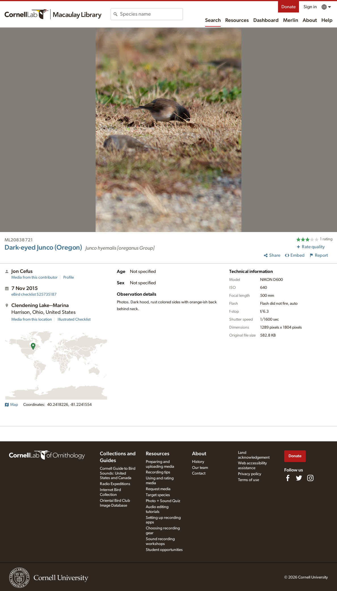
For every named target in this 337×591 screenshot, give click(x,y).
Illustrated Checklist (74, 319)
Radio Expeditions (115, 484)
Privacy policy (249, 474)
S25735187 (33, 294)
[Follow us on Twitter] (299, 478)
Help (326, 20)
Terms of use (248, 480)
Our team (200, 468)
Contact (198, 473)
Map (11, 405)
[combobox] (151, 14)
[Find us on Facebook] (287, 478)
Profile (68, 277)
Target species (158, 495)
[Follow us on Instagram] (310, 478)
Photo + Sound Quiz (163, 501)
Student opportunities (164, 550)
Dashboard (266, 20)
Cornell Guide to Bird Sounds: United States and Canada (117, 473)
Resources (237, 20)
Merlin (290, 20)
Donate (288, 7)
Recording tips (158, 472)
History (198, 462)
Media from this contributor (34, 277)
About (310, 20)
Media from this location (31, 319)
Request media (158, 489)
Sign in (310, 7)
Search (213, 20)
